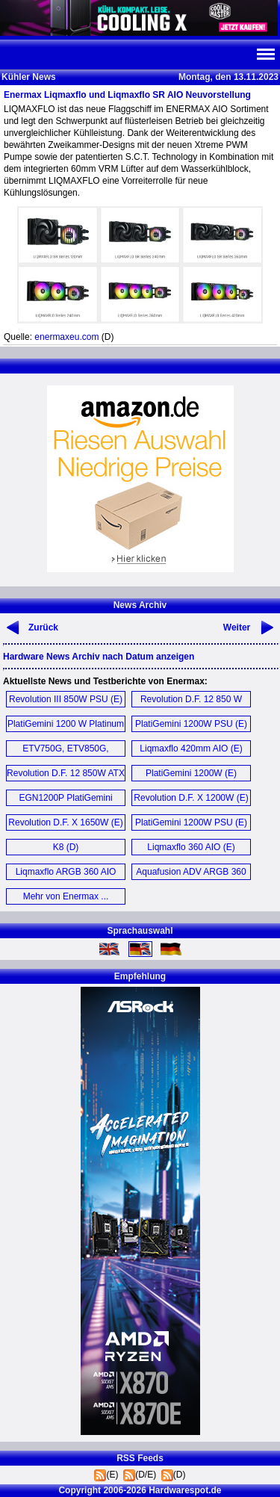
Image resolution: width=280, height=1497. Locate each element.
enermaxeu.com (66, 337)
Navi (265, 54)
